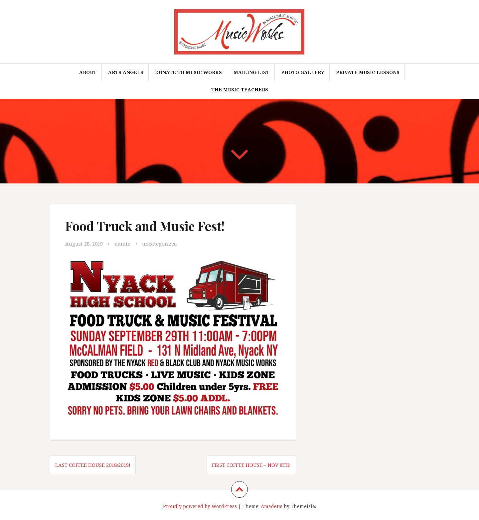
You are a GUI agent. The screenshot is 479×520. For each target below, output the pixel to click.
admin (123, 243)
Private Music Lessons (367, 72)
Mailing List (251, 72)
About (87, 72)
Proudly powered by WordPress (200, 506)
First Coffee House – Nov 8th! (251, 465)
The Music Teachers (239, 89)
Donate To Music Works (188, 72)
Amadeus (271, 506)
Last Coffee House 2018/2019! (92, 465)
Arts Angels (125, 72)
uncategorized (159, 243)
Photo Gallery (302, 72)
